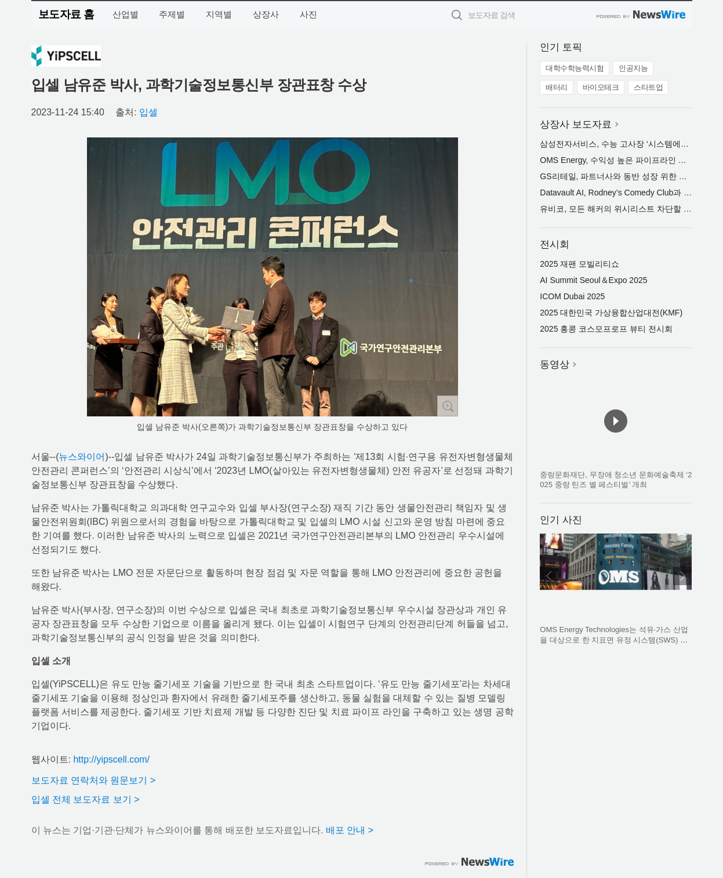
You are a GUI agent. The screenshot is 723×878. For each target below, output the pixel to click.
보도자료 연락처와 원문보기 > (93, 780)
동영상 (554, 364)
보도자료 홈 (66, 14)
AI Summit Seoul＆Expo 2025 (593, 280)
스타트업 (648, 87)
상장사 (266, 14)
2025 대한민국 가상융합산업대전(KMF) (611, 312)
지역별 (219, 14)
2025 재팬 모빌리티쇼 (579, 264)
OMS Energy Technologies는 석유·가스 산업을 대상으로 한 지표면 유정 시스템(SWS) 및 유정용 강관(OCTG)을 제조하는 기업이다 (614, 639)
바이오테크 (601, 87)
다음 (682, 576)
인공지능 (633, 68)
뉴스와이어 (82, 457)
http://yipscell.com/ (111, 759)
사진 (308, 14)
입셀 (148, 112)
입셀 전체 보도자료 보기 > (85, 799)
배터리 (557, 87)
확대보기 (447, 406)
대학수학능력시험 (575, 68)
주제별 (172, 14)
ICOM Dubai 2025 (572, 296)
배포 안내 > (349, 830)
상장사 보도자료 (576, 124)
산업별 (125, 14)
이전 (549, 576)
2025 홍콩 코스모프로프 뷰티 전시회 (606, 328)
